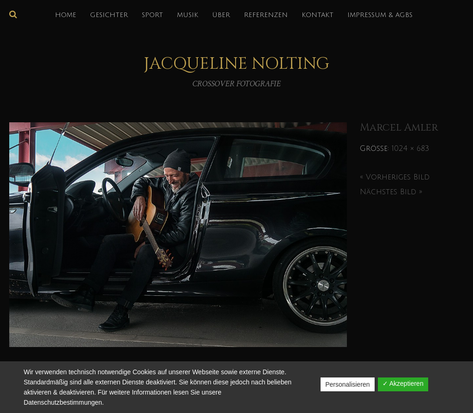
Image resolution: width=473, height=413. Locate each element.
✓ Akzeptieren (403, 383)
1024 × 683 (410, 148)
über (221, 15)
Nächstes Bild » (391, 192)
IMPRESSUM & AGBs (379, 15)
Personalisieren (347, 384)
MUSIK (187, 15)
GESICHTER (109, 15)
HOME (65, 15)
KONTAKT (318, 15)
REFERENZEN (266, 15)
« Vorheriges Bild (395, 177)
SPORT (152, 15)
